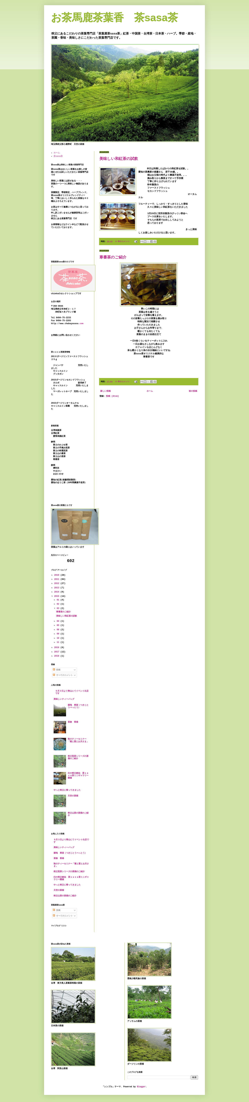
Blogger (141, 1087)
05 (59, 625)
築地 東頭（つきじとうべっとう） (78, 706)
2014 (57, 592)
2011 (57, 579)
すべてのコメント (63, 675)
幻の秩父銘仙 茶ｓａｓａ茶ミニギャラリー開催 (78, 775)
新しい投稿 (105, 391)
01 (59, 600)
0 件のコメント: (123, 241)
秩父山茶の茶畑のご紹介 (65, 896)
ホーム (150, 391)
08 (59, 630)
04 (59, 621)
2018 (57, 656)
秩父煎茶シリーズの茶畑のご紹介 (69, 871)
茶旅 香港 (73, 722)
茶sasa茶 (58, 156)
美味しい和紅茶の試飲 (118, 158)
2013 (57, 588)
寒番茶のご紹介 (112, 257)
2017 (57, 652)
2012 (57, 583)
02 (59, 604)
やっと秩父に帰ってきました (67, 790)
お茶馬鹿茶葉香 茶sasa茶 (114, 17)
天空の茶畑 (73, 796)
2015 (57, 596)
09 (59, 634)
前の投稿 (193, 391)
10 (59, 638)
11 (59, 642)
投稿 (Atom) (112, 396)
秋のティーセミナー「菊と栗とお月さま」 (78, 740)
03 (59, 608)
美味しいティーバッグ (64, 699)
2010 (57, 575)
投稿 (56, 670)
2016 (57, 647)
